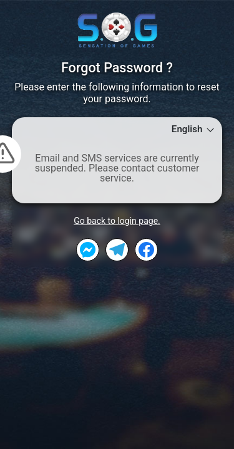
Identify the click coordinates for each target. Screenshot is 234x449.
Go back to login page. (117, 221)
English (194, 129)
